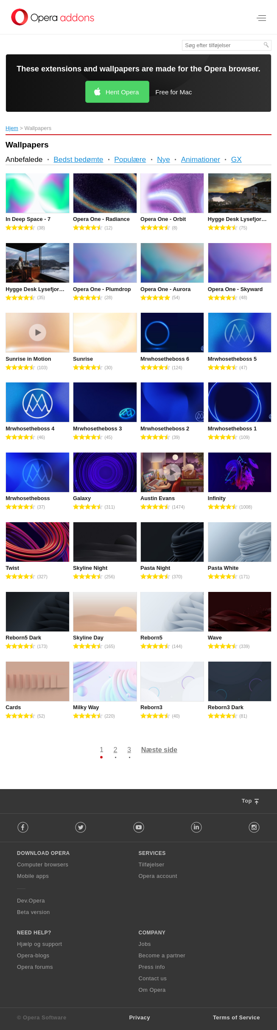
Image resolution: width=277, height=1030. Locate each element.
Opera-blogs (33, 955)
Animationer (200, 159)
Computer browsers (42, 864)
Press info (152, 967)
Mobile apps (33, 876)
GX (236, 159)
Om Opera (152, 990)
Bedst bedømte (78, 159)
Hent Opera (122, 92)
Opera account (158, 876)
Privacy (139, 1017)
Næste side (159, 749)
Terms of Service (236, 1017)
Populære (130, 159)
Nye (163, 159)
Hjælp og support (39, 944)
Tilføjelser (152, 864)
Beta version (33, 912)
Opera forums (35, 967)
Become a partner (162, 955)
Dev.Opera (31, 900)
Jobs (145, 944)
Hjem (12, 128)
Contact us (153, 978)
